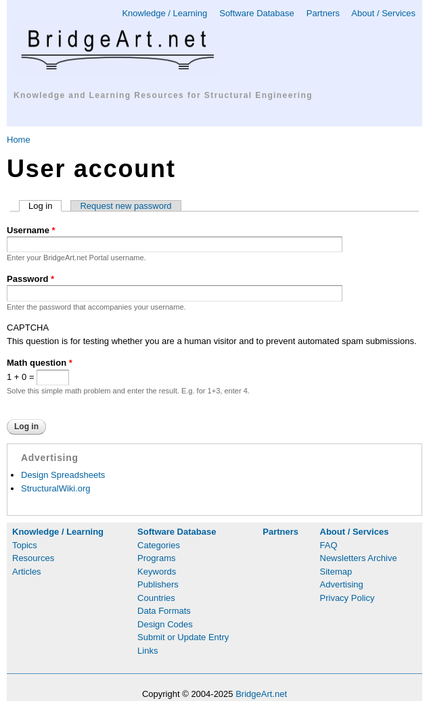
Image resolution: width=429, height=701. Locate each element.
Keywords (156, 571)
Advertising (341, 584)
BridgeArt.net (261, 694)
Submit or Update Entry (183, 637)
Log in (45, 206)
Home (18, 140)
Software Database (256, 13)
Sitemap (336, 571)
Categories (158, 545)
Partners (323, 13)
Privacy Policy (347, 598)
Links (147, 651)
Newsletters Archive (358, 558)
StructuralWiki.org (56, 488)
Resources (33, 558)
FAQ (329, 545)
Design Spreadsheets (63, 475)
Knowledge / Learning (164, 13)
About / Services (383, 13)
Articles (26, 571)
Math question (39, 363)
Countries (156, 598)
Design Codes (165, 624)
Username (31, 230)
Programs (156, 558)
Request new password (125, 206)
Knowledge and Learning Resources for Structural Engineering (163, 95)
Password (30, 279)
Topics (24, 545)
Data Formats (164, 611)
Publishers (158, 584)
